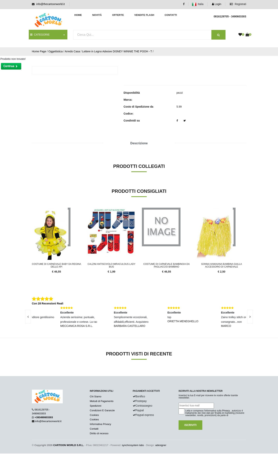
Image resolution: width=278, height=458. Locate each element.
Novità (97, 15)
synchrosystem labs (133, 445)
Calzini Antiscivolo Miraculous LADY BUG (111, 265)
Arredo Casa (72, 51)
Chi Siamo (95, 396)
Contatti (171, 15)
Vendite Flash (144, 15)
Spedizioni (95, 405)
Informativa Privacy (100, 424)
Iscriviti (190, 425)
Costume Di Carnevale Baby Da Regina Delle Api (56, 265)
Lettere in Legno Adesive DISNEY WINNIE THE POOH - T (117, 51)
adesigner (160, 445)
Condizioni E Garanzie (102, 410)
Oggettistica (55, 51)
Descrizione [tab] (139, 143)
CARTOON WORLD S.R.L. (68, 445)
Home (78, 15)
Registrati (238, 4)
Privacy (226, 410)
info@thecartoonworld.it (50, 4)
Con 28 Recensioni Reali (47, 303)
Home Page (39, 51)
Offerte (118, 15)
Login (216, 4)
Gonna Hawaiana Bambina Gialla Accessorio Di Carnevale (221, 265)
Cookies (94, 415)
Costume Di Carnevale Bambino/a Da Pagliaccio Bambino (166, 265)
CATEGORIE (40, 34)
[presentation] (28, 316)
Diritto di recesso (99, 433)
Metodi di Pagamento (102, 401)
